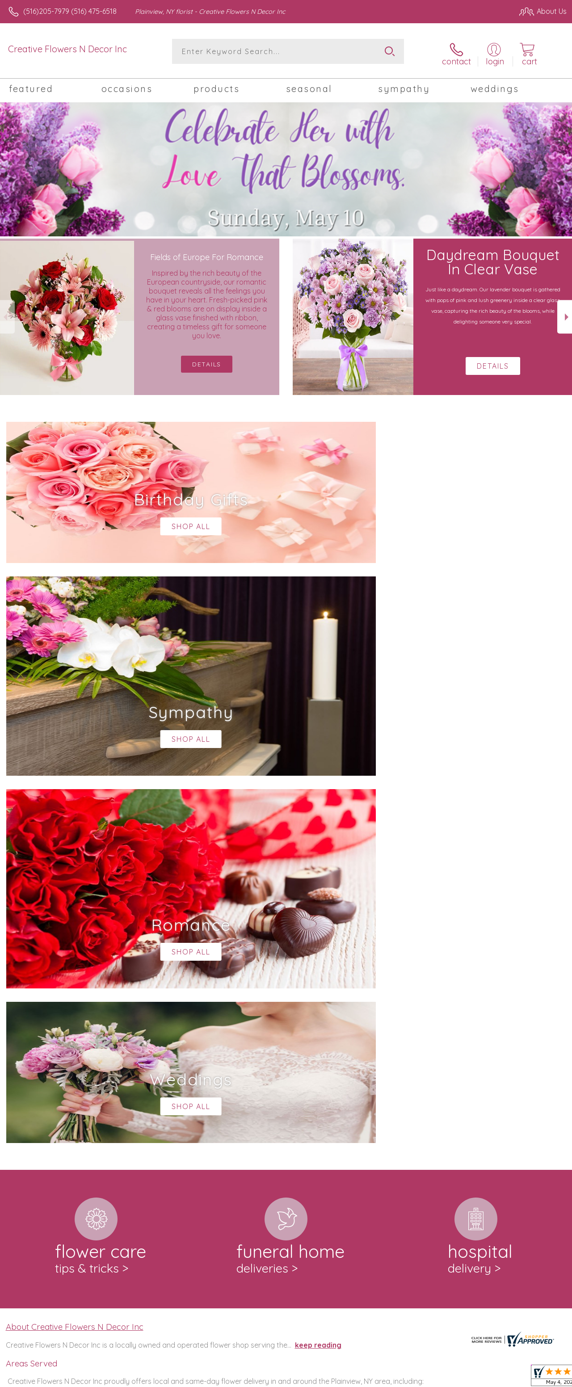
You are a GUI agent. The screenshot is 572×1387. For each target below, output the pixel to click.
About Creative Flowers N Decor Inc (74, 956)
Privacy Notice (415, 1378)
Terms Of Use (363, 1378)
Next (564, 313)
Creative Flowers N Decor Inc (67, 49)
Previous (7, 313)
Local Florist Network (479, 1378)
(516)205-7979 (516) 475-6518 (70, 11)
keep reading (318, 974)
